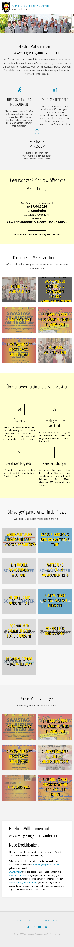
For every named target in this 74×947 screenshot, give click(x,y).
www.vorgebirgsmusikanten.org (23, 882)
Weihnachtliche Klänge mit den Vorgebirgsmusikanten (23, 539)
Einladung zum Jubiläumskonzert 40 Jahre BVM (55, 319)
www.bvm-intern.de (18, 875)
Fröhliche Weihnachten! (55, 350)
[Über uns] (19, 410)
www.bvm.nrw (15, 872)
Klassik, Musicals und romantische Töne (55, 539)
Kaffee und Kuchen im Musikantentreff (55, 570)
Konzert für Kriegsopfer (55, 631)
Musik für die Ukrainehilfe (19, 600)
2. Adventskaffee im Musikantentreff (55, 756)
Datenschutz (50, 920)
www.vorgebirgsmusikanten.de (46, 864)
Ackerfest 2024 (19, 319)
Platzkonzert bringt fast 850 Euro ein (55, 600)
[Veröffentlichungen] (54, 453)
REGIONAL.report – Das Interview (19, 661)
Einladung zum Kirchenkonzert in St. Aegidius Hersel (55, 787)
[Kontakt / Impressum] (37, 133)
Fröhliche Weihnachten (19, 289)
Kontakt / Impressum (28, 920)
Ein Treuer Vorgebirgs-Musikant (19, 570)
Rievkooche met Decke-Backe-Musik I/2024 (19, 349)
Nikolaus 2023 (19, 787)
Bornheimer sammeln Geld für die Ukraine (19, 630)
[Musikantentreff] (55, 91)
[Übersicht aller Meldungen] (19, 91)
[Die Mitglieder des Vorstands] (54, 410)
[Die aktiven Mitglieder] (19, 453)
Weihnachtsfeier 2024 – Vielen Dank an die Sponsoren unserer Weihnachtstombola (56, 288)
